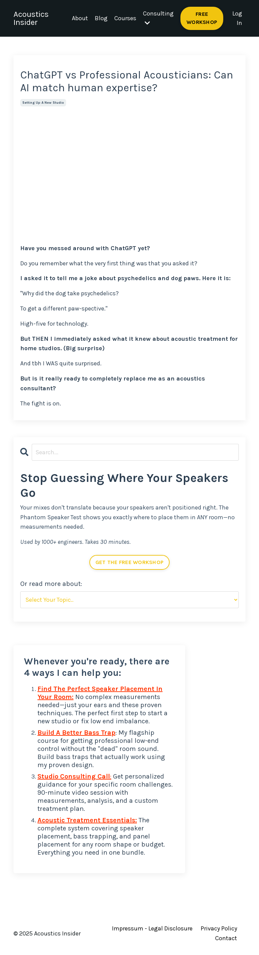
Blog (101, 18)
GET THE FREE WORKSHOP (129, 562)
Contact (226, 938)
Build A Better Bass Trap (76, 732)
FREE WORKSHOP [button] (201, 18)
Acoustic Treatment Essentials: (87, 820)
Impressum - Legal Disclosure (152, 928)
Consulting (158, 18)
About (80, 18)
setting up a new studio (43, 103)
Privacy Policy (219, 928)
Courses (125, 18)
